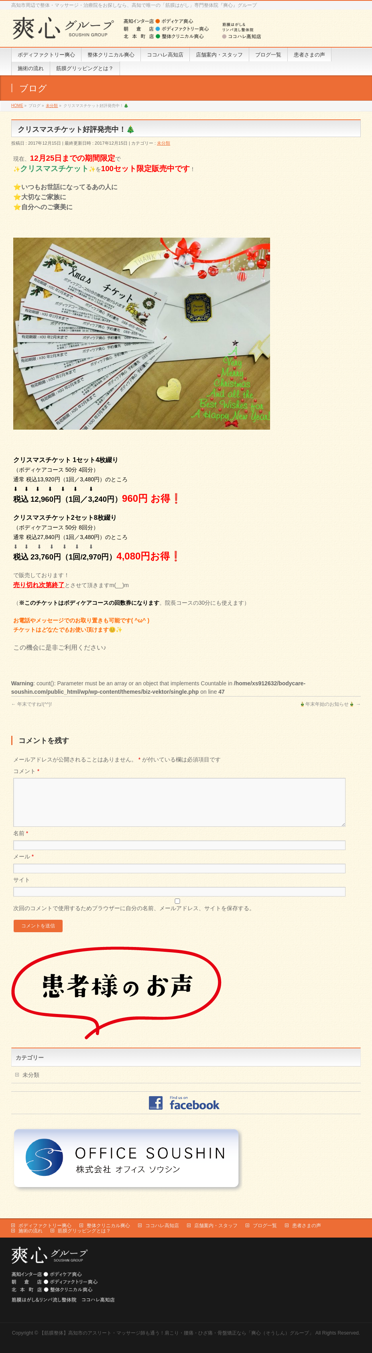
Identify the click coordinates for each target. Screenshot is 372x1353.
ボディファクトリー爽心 (44, 1225)
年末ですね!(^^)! (31, 704)
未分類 (163, 143)
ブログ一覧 (265, 1225)
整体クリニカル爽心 (108, 1225)
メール (23, 866)
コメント (26, 771)
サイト (21, 889)
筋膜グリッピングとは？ (84, 1230)
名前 (20, 843)
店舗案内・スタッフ (216, 1225)
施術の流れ (30, 1230)
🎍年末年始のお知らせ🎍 (330, 704)
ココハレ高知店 (162, 1225)
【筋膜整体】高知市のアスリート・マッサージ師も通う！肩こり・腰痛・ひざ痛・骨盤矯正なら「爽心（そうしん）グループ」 (176, 1332)
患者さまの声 (306, 1225)
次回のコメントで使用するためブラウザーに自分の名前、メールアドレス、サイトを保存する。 (134, 918)
